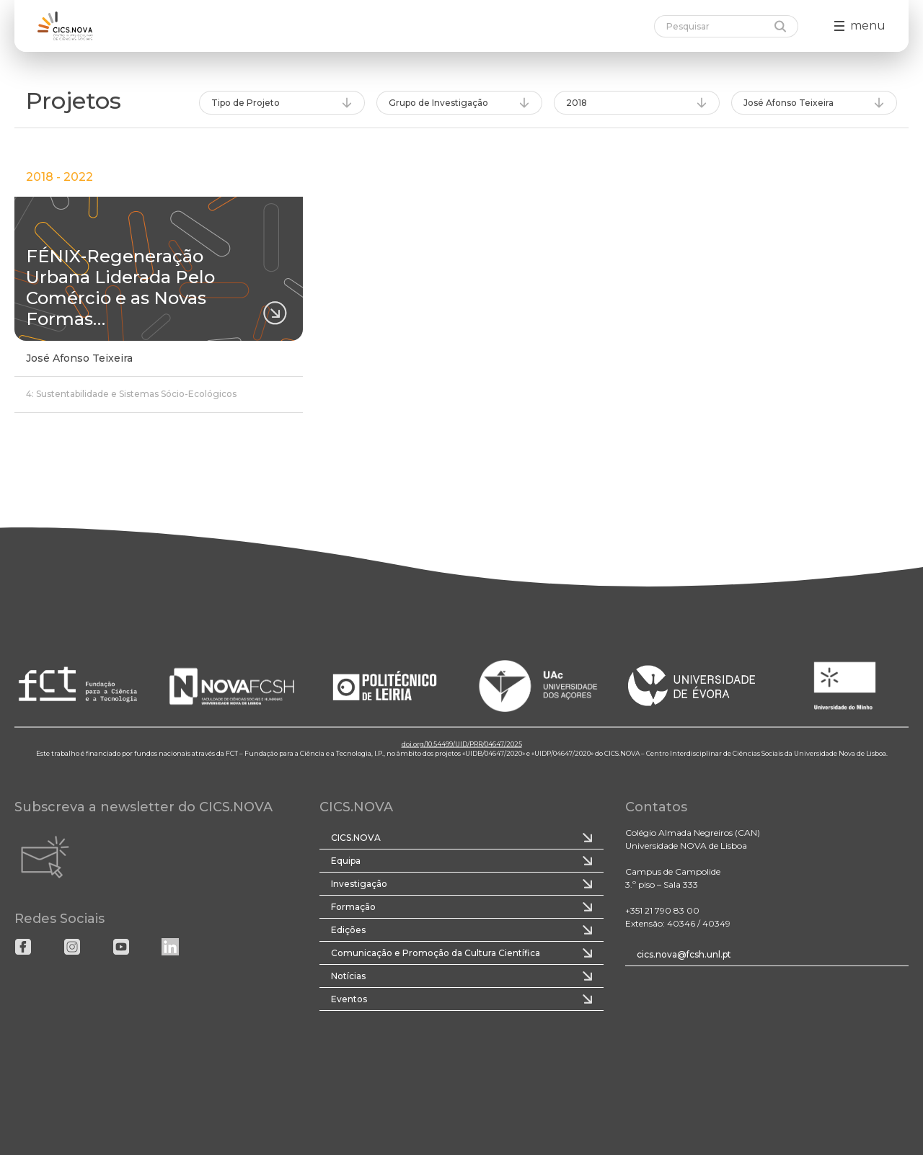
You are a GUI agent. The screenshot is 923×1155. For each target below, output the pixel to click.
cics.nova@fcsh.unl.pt (684, 954)
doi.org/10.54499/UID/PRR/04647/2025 (462, 743)
